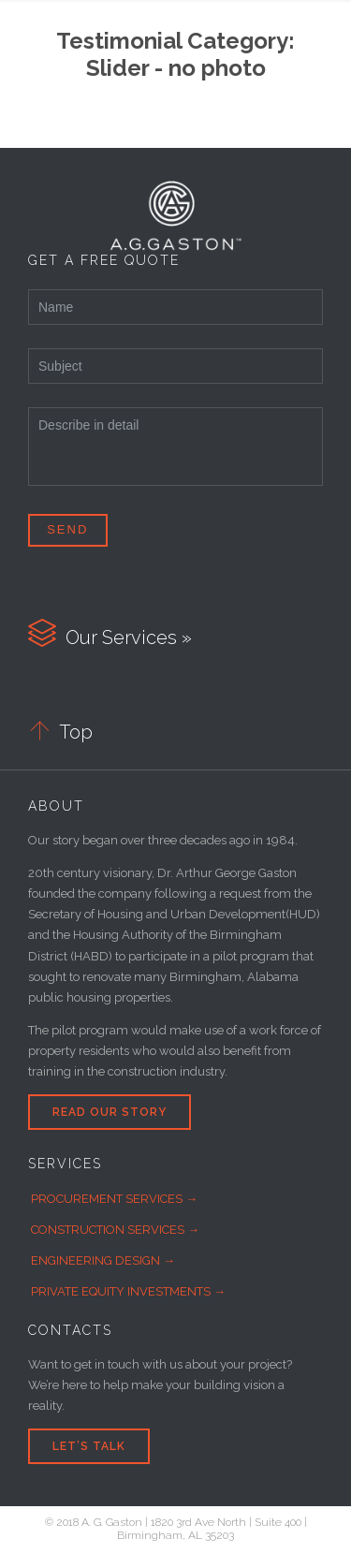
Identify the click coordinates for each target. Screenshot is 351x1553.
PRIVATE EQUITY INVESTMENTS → (128, 1291)
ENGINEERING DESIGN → (103, 1260)
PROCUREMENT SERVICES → (114, 1199)
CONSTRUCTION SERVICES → (115, 1230)
